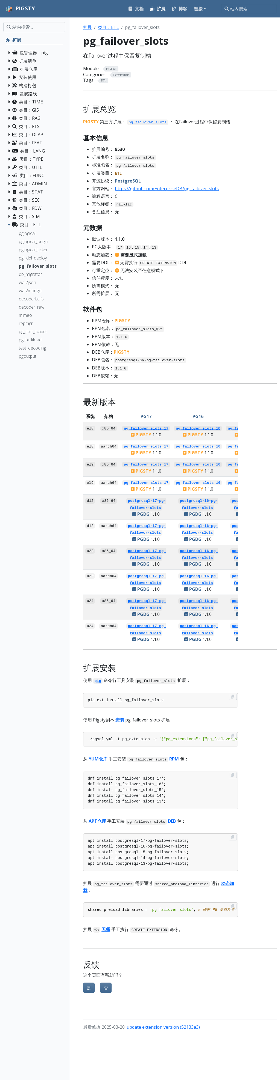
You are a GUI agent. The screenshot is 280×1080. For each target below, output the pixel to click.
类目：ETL (108, 27)
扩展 (87, 27)
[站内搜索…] (249, 9)
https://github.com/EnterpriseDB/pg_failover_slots (167, 189)
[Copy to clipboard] (233, 697)
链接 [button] (198, 9)
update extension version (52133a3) (163, 1027)
